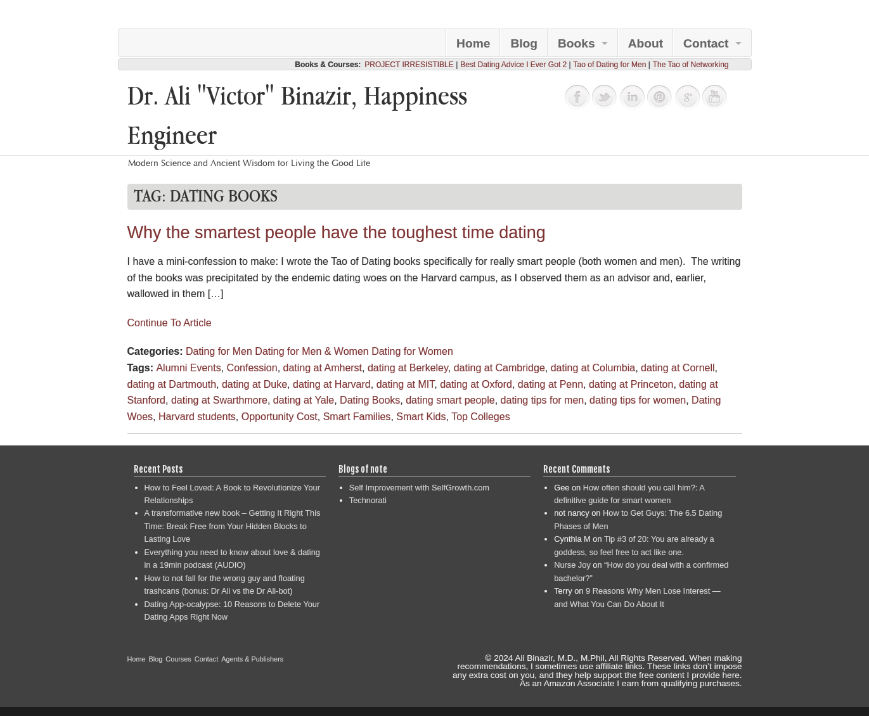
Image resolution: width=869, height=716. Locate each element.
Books (576, 43)
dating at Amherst (323, 367)
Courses (178, 659)
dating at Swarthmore (219, 400)
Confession (252, 367)
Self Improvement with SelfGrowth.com (419, 487)
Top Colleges (480, 416)
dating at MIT (406, 384)
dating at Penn (550, 384)
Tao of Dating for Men (610, 64)
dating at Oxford (476, 384)
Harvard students (197, 416)
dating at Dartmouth (172, 384)
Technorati (368, 500)
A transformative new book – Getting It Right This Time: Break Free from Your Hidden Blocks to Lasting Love (233, 526)
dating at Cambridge (499, 367)
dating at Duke (254, 384)
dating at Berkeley (408, 367)
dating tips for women (637, 400)
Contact (705, 43)
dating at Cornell (678, 367)
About (645, 43)
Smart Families (357, 416)
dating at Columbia (593, 367)
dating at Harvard (332, 384)
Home (473, 43)
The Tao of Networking (691, 64)
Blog (523, 43)
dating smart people (450, 400)
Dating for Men (219, 351)
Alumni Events (188, 367)
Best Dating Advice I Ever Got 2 (513, 64)
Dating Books (370, 400)
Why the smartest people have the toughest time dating (336, 232)
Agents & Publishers (252, 659)
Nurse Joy (572, 565)
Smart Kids (421, 416)
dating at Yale (303, 400)
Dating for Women (412, 351)
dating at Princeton (631, 384)
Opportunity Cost (279, 416)
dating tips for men (542, 400)
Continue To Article (169, 322)
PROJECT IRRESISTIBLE (408, 64)
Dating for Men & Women (311, 351)
